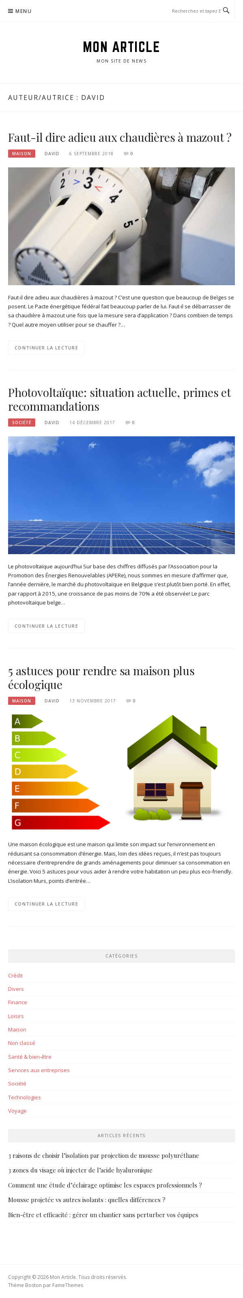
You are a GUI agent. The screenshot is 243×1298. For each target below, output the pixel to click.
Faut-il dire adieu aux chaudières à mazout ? (120, 137)
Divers (16, 988)
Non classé (21, 1043)
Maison (21, 153)
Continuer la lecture (46, 348)
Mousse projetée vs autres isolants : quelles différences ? (87, 1200)
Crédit (15, 975)
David (52, 153)
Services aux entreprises (39, 1070)
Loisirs (16, 1016)
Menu (23, 11)
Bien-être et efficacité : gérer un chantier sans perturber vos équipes (103, 1215)
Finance (17, 1002)
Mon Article (122, 47)
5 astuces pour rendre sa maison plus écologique (101, 677)
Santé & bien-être (30, 1056)
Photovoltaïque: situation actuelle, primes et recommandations (119, 399)
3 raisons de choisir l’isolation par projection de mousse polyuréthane (103, 1155)
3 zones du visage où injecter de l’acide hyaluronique (80, 1170)
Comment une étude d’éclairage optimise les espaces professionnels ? (105, 1185)
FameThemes (67, 1285)
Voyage (17, 1110)
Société (21, 422)
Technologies (24, 1097)
